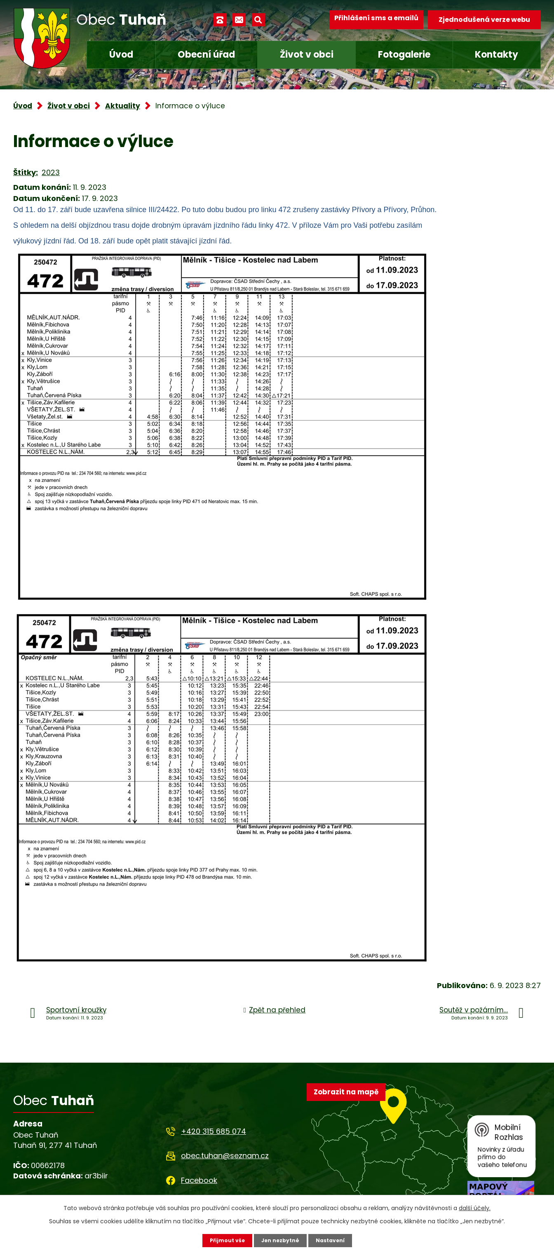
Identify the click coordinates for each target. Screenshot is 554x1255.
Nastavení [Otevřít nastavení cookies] (334, 1240)
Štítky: (25, 172)
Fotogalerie (404, 54)
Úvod (121, 54)
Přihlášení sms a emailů (371, 19)
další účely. (475, 1207)
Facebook (199, 1180)
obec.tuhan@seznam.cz (225, 1155)
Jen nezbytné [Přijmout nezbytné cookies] (280, 1240)
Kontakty (496, 54)
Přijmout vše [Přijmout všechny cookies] (222, 1240)
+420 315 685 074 (213, 1131)
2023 (51, 172)
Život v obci (306, 54)
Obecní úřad (206, 54)
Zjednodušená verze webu (484, 19)
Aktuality (122, 106)
